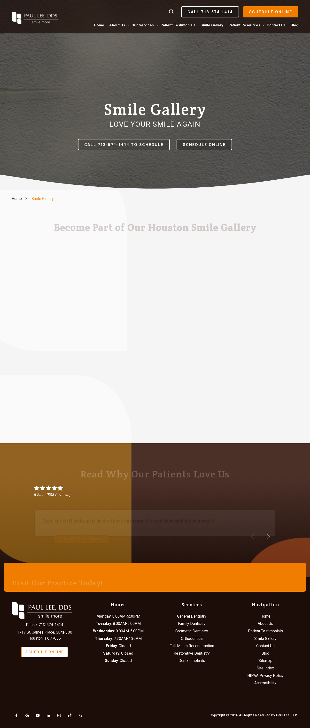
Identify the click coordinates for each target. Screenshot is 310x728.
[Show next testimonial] (268, 536)
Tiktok (70, 715)
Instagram (59, 715)
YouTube (38, 715)
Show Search (171, 12)
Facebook (16, 715)
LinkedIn (48, 715)
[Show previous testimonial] (253, 536)
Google (27, 715)
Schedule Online (270, 12)
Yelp (80, 715)
